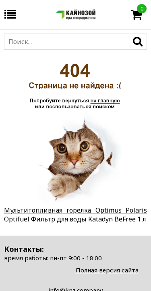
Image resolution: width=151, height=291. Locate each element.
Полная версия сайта (107, 270)
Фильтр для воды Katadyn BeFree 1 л (88, 219)
